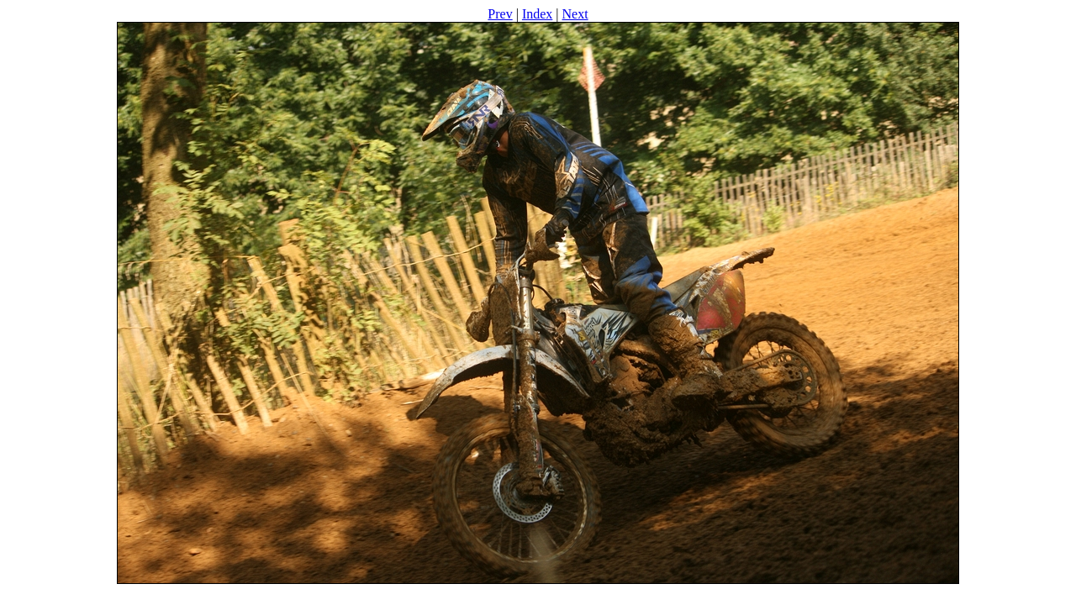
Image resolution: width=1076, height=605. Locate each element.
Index (537, 14)
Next (575, 14)
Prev (500, 14)
